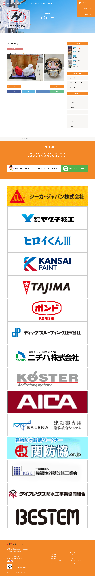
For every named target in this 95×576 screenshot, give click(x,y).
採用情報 (55, 3)
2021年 (71, 121)
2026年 (71, 98)
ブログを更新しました (75, 83)
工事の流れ (54, 563)
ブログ (48, 3)
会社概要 (31, 3)
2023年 (71, 112)
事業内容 (37, 3)
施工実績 (43, 3)
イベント (71, 87)
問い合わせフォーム (49, 168)
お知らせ (71, 78)
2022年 (71, 117)
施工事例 (72, 552)
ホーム (53, 552)
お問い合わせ (73, 563)
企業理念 (53, 556)
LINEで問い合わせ (77, 168)
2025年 (71, 102)
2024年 (71, 107)
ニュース (72, 554)
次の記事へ (57, 87)
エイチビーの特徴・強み (58, 561)
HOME (25, 3)
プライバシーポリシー (76, 561)
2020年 (71, 126)
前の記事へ (14, 87)
